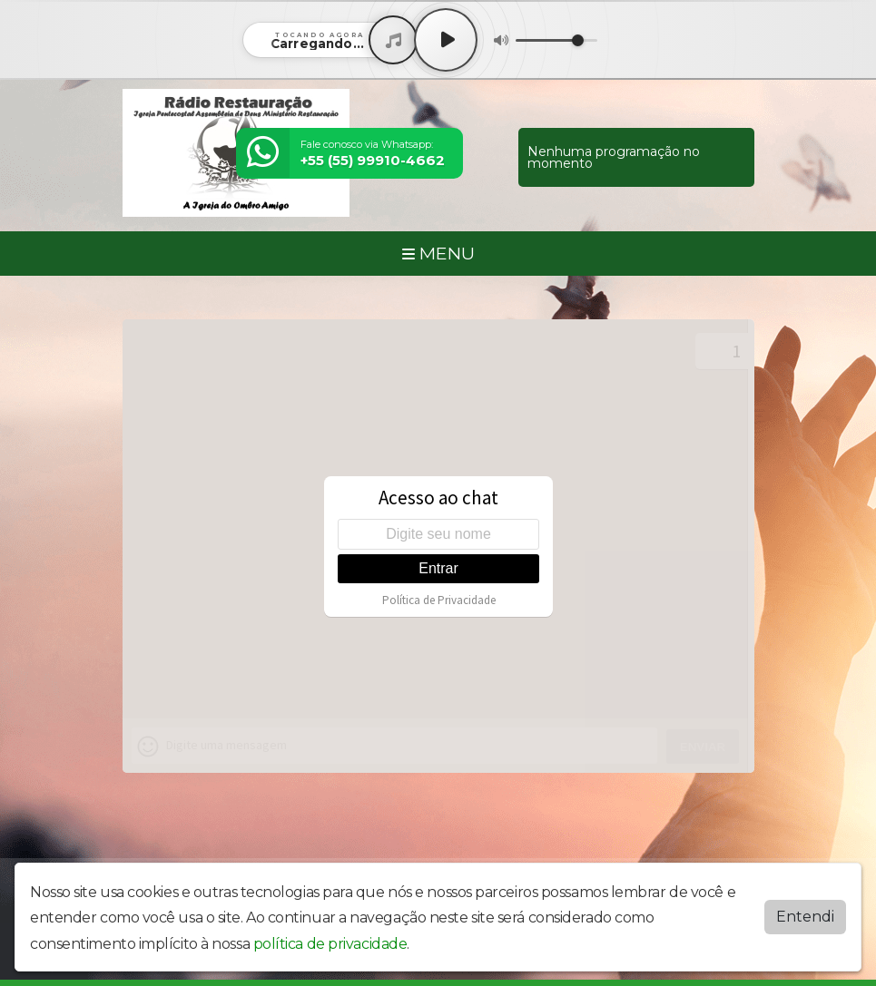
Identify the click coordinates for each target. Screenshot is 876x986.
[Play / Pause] (445, 40)
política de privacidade (330, 943)
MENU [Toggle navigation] (438, 253)
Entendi (805, 916)
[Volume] (556, 40)
